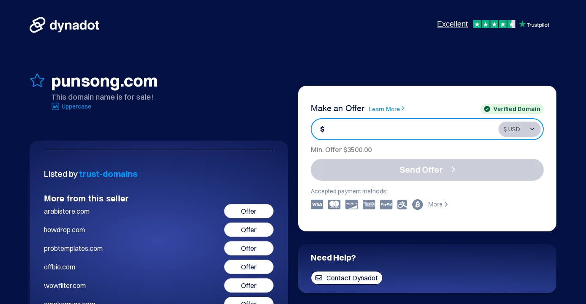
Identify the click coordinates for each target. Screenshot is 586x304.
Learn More (386, 108)
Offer (249, 211)
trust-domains (108, 173)
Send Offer (427, 169)
